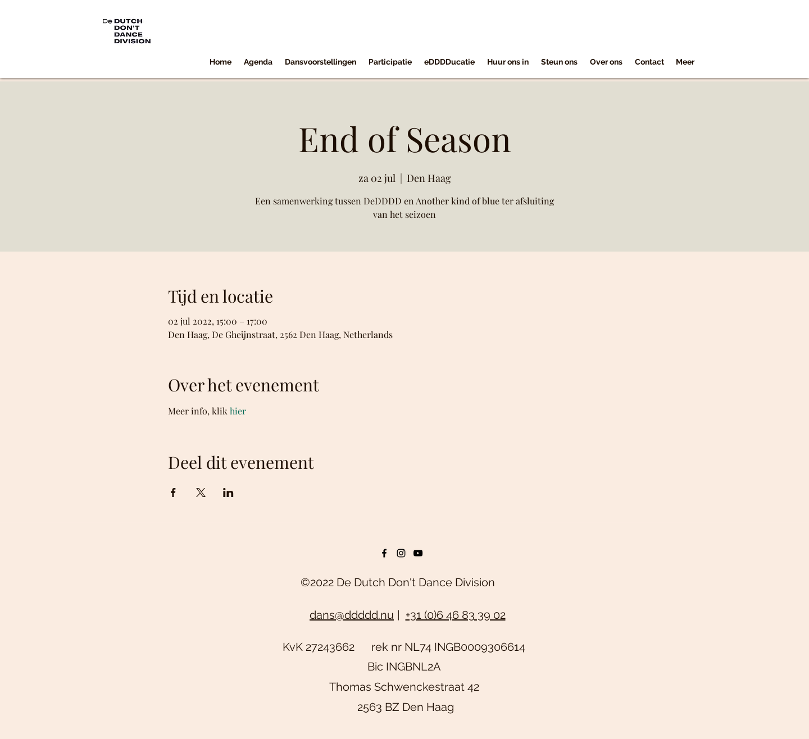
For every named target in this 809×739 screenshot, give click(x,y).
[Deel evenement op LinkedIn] (228, 492)
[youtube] (418, 553)
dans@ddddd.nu (352, 615)
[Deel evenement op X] (201, 492)
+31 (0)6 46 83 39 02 (456, 615)
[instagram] (401, 553)
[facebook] (384, 553)
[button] (320, 61)
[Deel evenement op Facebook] (173, 492)
